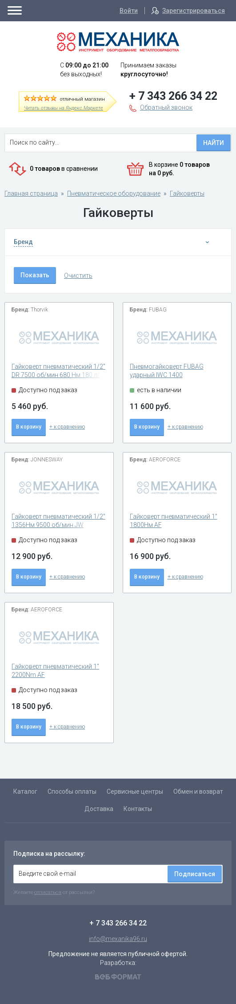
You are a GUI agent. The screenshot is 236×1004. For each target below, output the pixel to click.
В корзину (28, 427)
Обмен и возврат (198, 791)
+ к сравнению (67, 427)
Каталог (25, 791)
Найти (213, 142)
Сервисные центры (135, 791)
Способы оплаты (72, 791)
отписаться (47, 892)
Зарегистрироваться (193, 10)
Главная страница (31, 193)
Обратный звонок (166, 107)
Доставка (98, 808)
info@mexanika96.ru (118, 938)
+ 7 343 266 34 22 (173, 96)
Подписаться (194, 874)
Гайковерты (187, 193)
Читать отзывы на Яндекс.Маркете (63, 108)
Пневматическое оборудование (113, 193)
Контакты (138, 808)
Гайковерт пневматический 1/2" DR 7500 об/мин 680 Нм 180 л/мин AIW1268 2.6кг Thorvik (58, 375)
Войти (129, 10)
